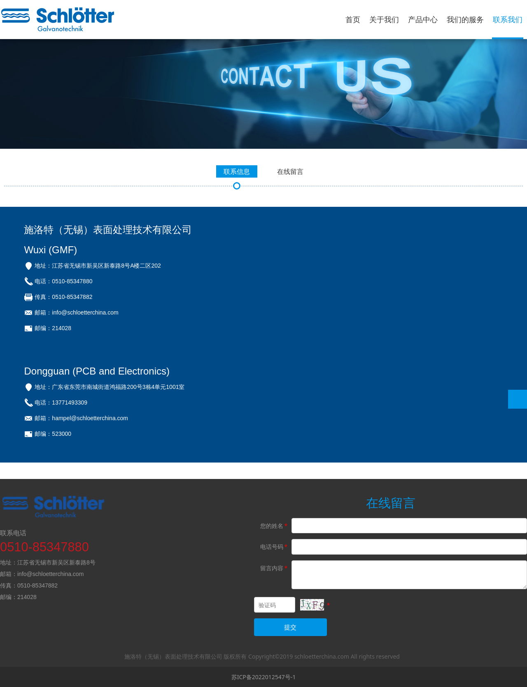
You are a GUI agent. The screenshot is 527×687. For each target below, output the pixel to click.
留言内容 (274, 568)
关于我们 (384, 19)
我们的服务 (465, 19)
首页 (352, 19)
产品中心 (423, 19)
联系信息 (237, 171)
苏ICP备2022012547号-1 (263, 677)
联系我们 (507, 19)
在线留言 (290, 171)
